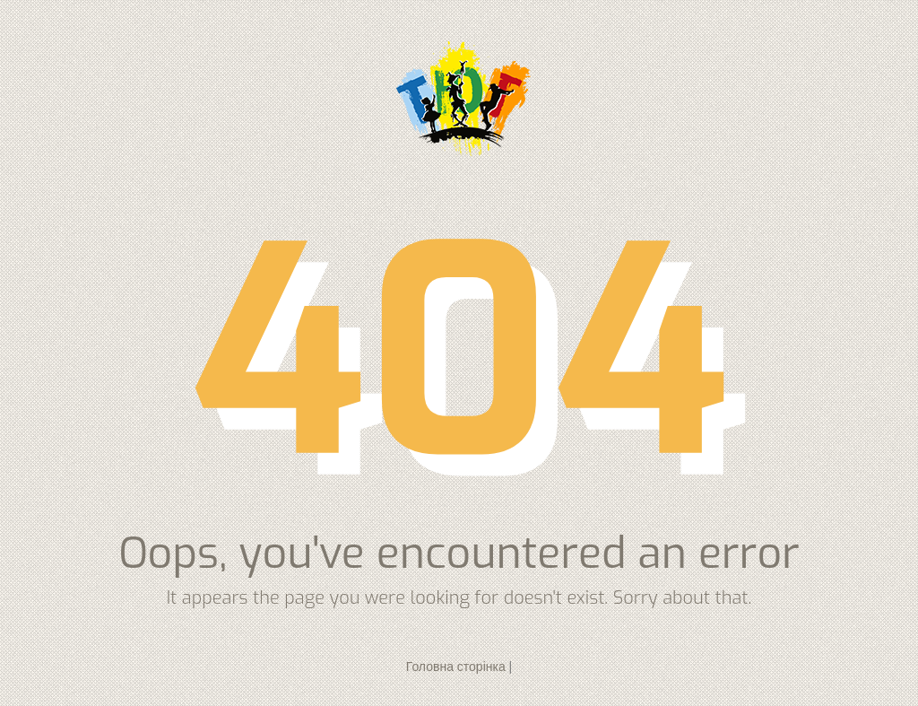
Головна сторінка (456, 666)
